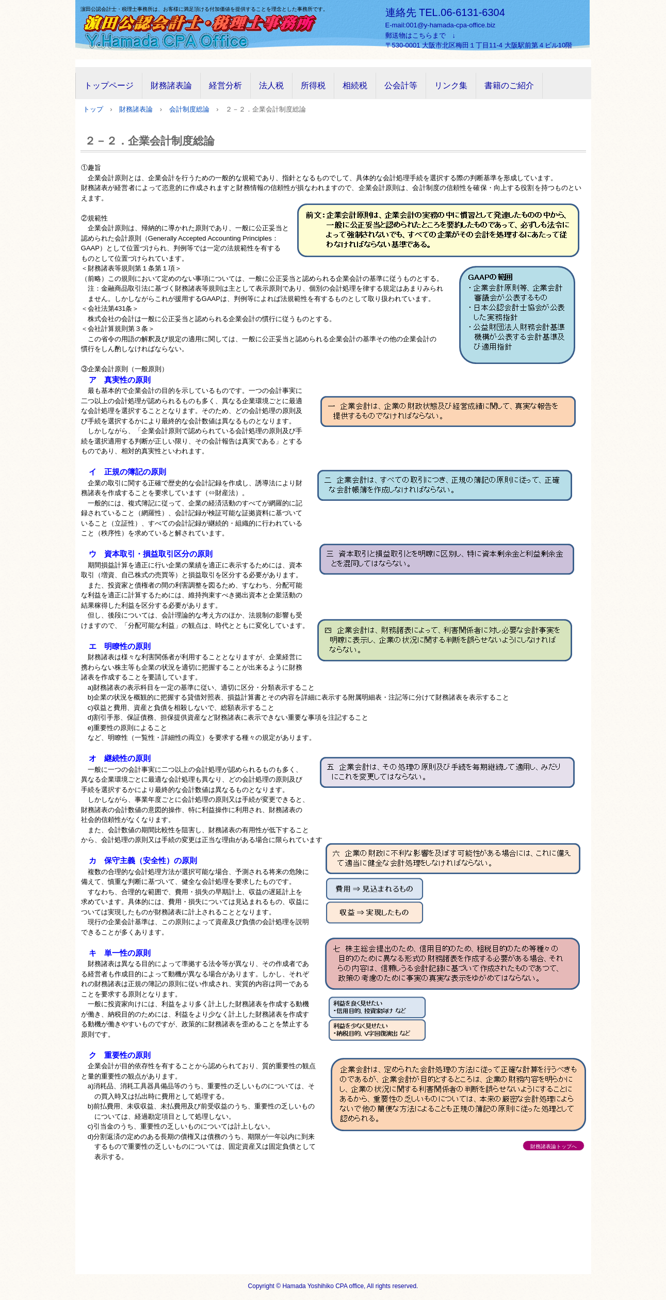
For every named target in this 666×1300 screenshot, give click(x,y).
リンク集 (450, 85)
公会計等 (400, 85)
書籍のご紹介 (509, 85)
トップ (93, 109)
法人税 (271, 85)
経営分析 (225, 85)
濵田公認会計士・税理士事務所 (207, 30)
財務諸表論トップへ (553, 1146)
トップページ (109, 85)
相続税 (355, 85)
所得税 (313, 85)
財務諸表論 (171, 85)
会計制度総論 (189, 109)
